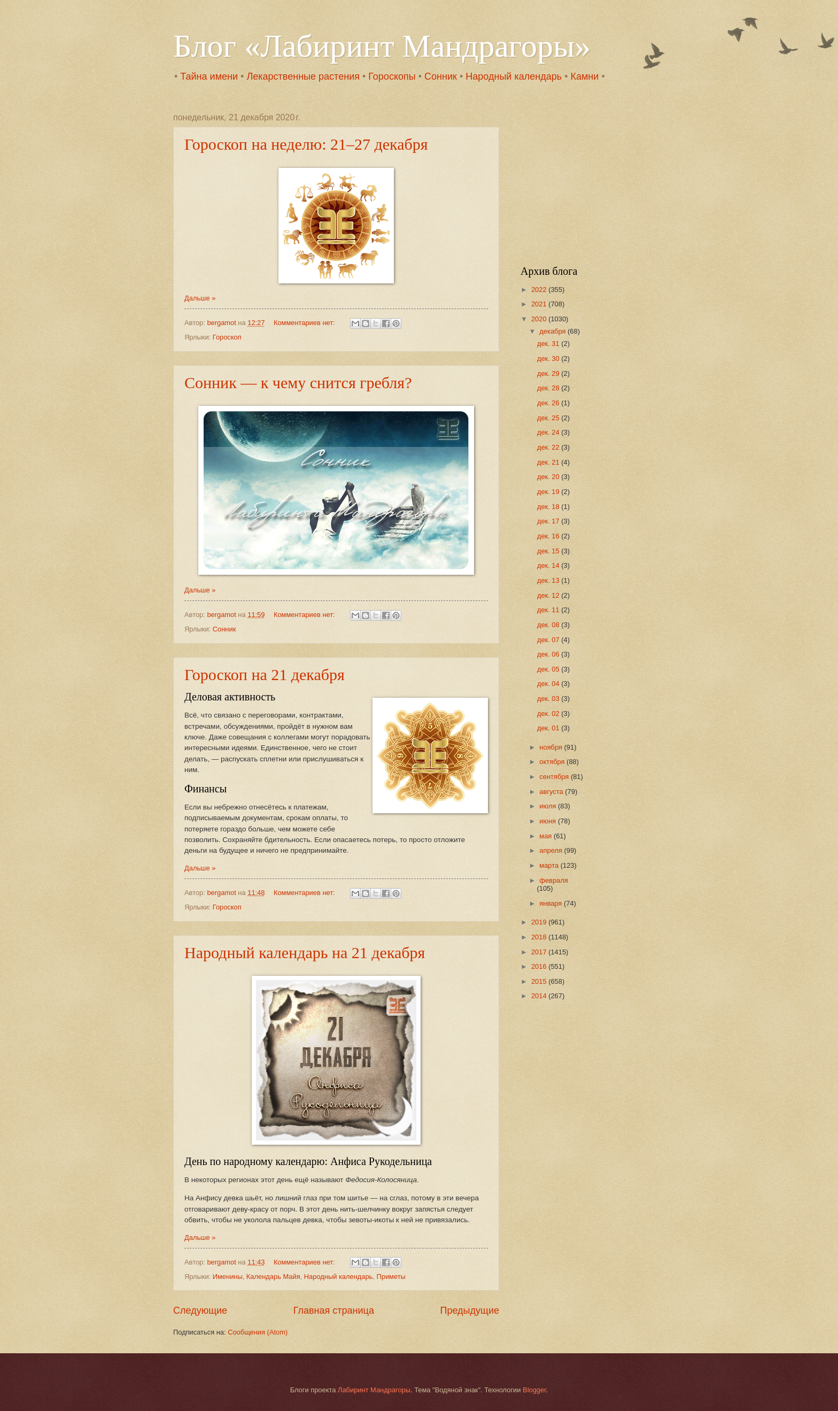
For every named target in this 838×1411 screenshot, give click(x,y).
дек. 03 (549, 699)
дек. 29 (549, 373)
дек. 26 (549, 403)
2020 (539, 319)
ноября (551, 747)
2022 (539, 290)
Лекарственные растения (303, 76)
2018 (539, 937)
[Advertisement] (587, 179)
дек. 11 (549, 610)
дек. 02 (549, 714)
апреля (551, 850)
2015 (539, 981)
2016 (539, 966)
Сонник (440, 76)
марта (549, 865)
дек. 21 (549, 462)
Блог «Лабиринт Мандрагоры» (382, 46)
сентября (555, 777)
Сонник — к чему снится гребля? (298, 382)
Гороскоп (227, 337)
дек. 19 (549, 492)
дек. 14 (549, 565)
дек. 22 (549, 447)
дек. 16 (549, 536)
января (551, 903)
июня (548, 821)
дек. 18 (549, 507)
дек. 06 (549, 654)
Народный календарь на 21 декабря (304, 952)
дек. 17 (549, 521)
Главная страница (333, 1310)
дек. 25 (549, 418)
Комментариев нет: (305, 323)
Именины (228, 1277)
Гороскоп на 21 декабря (264, 674)
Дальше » (199, 298)
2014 (539, 996)
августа (552, 792)
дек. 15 (549, 551)
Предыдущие (469, 1310)
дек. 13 (549, 580)
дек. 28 (549, 388)
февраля (553, 880)
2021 (539, 304)
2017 (539, 952)
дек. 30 (549, 358)
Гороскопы (391, 76)
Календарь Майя (273, 1277)
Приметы (390, 1277)
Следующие (200, 1310)
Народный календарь (513, 76)
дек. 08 (549, 625)
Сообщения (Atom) (258, 1332)
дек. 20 (549, 477)
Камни (584, 76)
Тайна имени (209, 76)
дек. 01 (549, 728)
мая (546, 836)
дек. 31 (549, 344)
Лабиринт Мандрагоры (374, 1390)
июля (548, 806)
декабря (553, 331)
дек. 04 (549, 684)
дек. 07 (549, 640)
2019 (539, 922)
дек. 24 (549, 432)
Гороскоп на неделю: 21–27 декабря (306, 144)
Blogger (534, 1390)
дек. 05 (549, 669)
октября (553, 762)
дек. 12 (549, 595)
